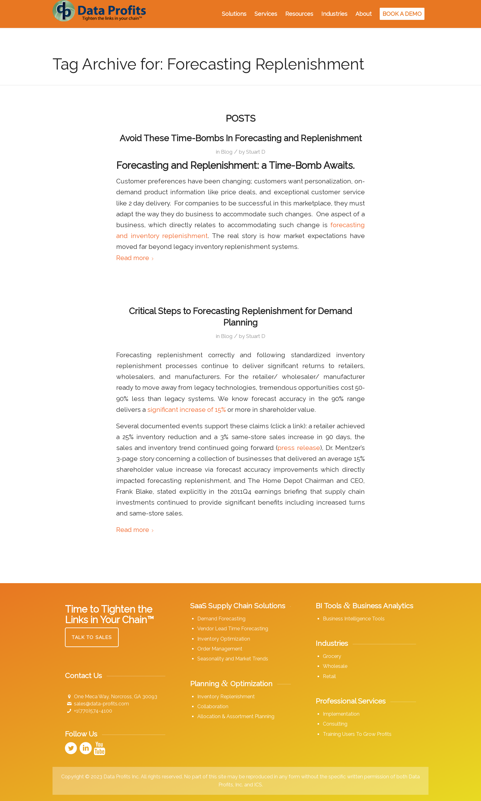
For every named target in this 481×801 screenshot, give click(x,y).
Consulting (335, 724)
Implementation (341, 714)
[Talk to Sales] (92, 637)
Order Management (219, 649)
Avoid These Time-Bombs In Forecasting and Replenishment (241, 138)
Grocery (332, 656)
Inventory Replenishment (226, 697)
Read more (135, 258)
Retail (329, 676)
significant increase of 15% (186, 409)
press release (298, 448)
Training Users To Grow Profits (357, 734)
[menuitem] (234, 14)
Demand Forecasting (221, 619)
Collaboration (212, 706)
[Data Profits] (99, 14)
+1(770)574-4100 (93, 711)
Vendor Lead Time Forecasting (232, 629)
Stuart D (255, 152)
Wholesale (335, 666)
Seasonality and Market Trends (232, 659)
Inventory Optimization (223, 639)
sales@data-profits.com (101, 704)
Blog (226, 152)
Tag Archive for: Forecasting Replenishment (208, 64)
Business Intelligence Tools (354, 619)
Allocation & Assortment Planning (235, 716)
